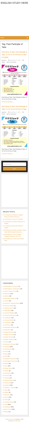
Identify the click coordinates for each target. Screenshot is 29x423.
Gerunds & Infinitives (10, 344)
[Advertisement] (14, 20)
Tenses (6, 397)
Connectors (7, 325)
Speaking (6, 385)
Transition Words (9, 402)
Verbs (3, 62)
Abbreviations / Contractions (12, 288)
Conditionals (7, 317)
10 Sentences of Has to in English (13, 219)
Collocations (7, 310)
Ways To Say (7, 409)
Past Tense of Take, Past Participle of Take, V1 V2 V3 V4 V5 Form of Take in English (14, 54)
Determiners (7, 329)
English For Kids (8, 334)
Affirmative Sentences (10, 298)
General (6, 341)
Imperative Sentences (10, 358)
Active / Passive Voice (10, 291)
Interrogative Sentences (10, 361)
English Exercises (9, 332)
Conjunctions (7, 322)
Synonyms (7, 394)
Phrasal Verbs (8, 368)
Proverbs (6, 378)
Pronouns (7, 375)
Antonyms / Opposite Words (12, 303)
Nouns (6, 366)
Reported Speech (9, 380)
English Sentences (9, 339)
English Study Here (14, 2)
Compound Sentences (10, 315)
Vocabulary (7, 407)
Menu (2, 37)
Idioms (6, 354)
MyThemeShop (17, 420)
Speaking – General (9, 387)
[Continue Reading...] (7, 101)
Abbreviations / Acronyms (11, 286)
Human (6, 351)
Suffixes (6, 392)
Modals (6, 363)
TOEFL (6, 399)
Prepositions (7, 373)
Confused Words (8, 320)
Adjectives (7, 293)
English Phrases (8, 337)
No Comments (12, 62)
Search (14, 168)
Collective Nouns (9, 308)
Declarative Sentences (10, 327)
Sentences (7, 382)
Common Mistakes (9, 313)
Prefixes (6, 370)
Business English (9, 305)
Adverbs (6, 296)
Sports (6, 390)
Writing (6, 411)
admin (4, 60)
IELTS (6, 356)
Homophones (8, 349)
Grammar (7, 346)
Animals (6, 301)
